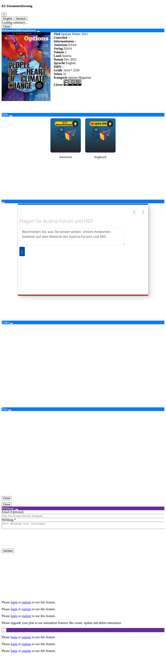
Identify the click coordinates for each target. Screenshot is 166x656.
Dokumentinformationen (19, 30)
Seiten (58, 74)
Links (5, 322)
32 (64, 74)
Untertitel (60, 37)
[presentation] (32, 542)
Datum (58, 59)
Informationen (64, 41)
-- (69, 37)
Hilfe (5, 114)
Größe (58, 70)
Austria (66, 55)
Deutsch (21, 18)
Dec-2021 (70, 59)
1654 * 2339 (71, 70)
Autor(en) (60, 45)
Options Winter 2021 (74, 34)
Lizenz (58, 84)
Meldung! (8, 508)
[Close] (4, 14)
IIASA (72, 45)
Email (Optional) (13, 512)
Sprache (59, 63)
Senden (8, 552)
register (26, 602)
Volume (59, 52)
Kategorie (60, 77)
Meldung (7, 519)
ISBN (57, 66)
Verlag (58, 48)
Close (6, 26)
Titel (57, 34)
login (14, 602)
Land (57, 55)
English (7, 18)
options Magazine (79, 77)
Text (4, 409)
